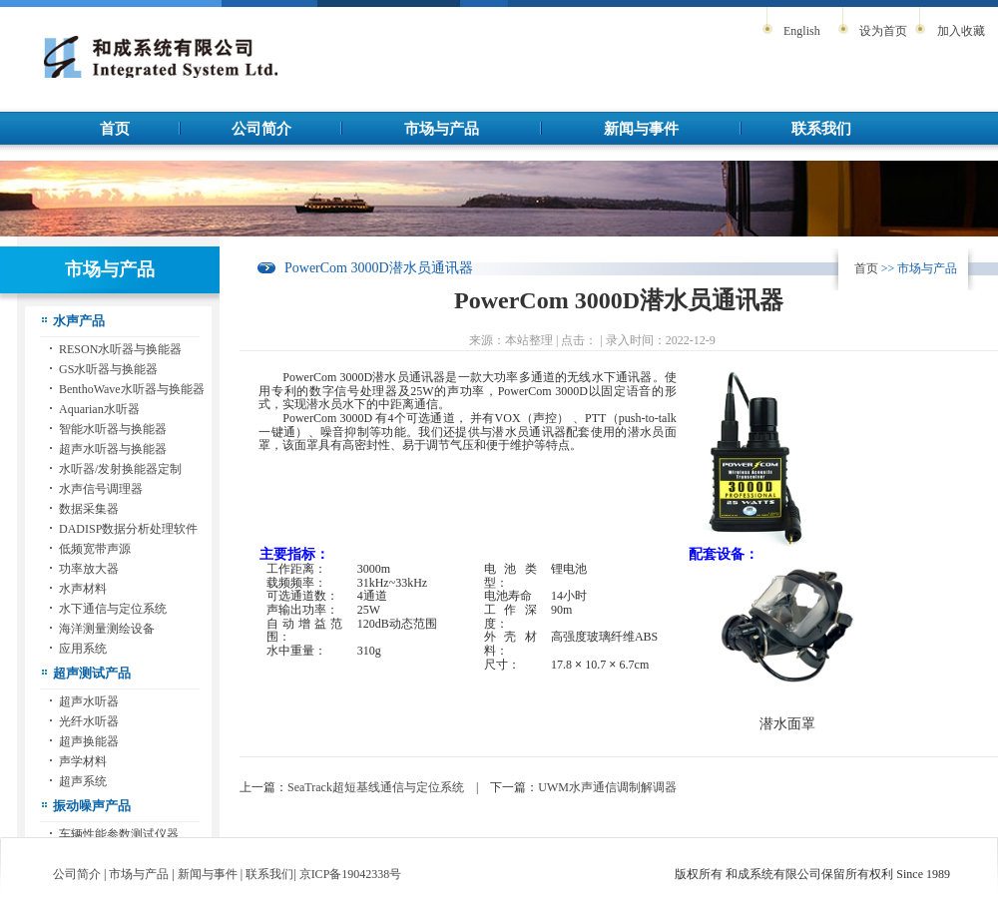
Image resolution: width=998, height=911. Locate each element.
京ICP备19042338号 (350, 874)
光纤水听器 (89, 721)
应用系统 (83, 649)
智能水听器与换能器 (113, 429)
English (801, 31)
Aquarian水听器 (99, 409)
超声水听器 (89, 701)
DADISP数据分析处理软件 (128, 529)
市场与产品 (441, 129)
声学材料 (83, 761)
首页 (115, 129)
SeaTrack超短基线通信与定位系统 (375, 787)
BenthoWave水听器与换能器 (132, 389)
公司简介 (261, 129)
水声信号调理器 (101, 489)
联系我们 (821, 129)
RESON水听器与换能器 (120, 349)
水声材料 (83, 589)
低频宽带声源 (95, 549)
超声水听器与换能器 (113, 449)
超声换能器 (89, 741)
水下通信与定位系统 (113, 609)
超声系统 (83, 781)
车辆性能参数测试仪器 (119, 834)
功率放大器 (89, 569)
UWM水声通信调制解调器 (607, 787)
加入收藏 (961, 31)
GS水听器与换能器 (108, 369)
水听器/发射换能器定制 (120, 469)
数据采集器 (89, 509)
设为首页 (883, 31)
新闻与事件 (641, 129)
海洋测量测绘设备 (107, 629)
